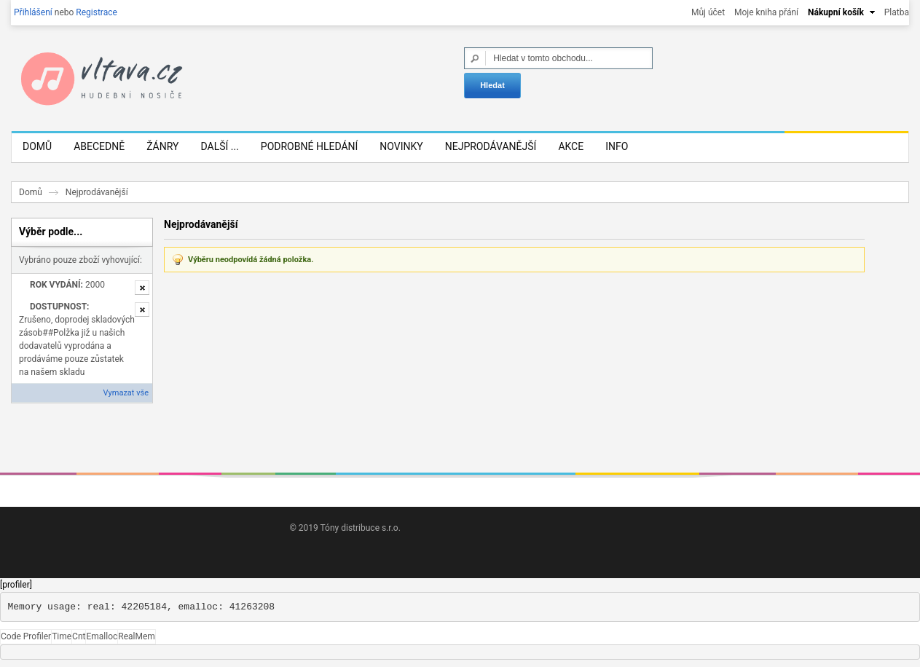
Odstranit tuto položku (142, 287)
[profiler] (16, 585)
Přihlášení (33, 12)
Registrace (96, 12)
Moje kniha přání (766, 12)
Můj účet (708, 12)
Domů (30, 193)
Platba (896, 12)
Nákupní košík (836, 12)
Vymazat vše (126, 393)
